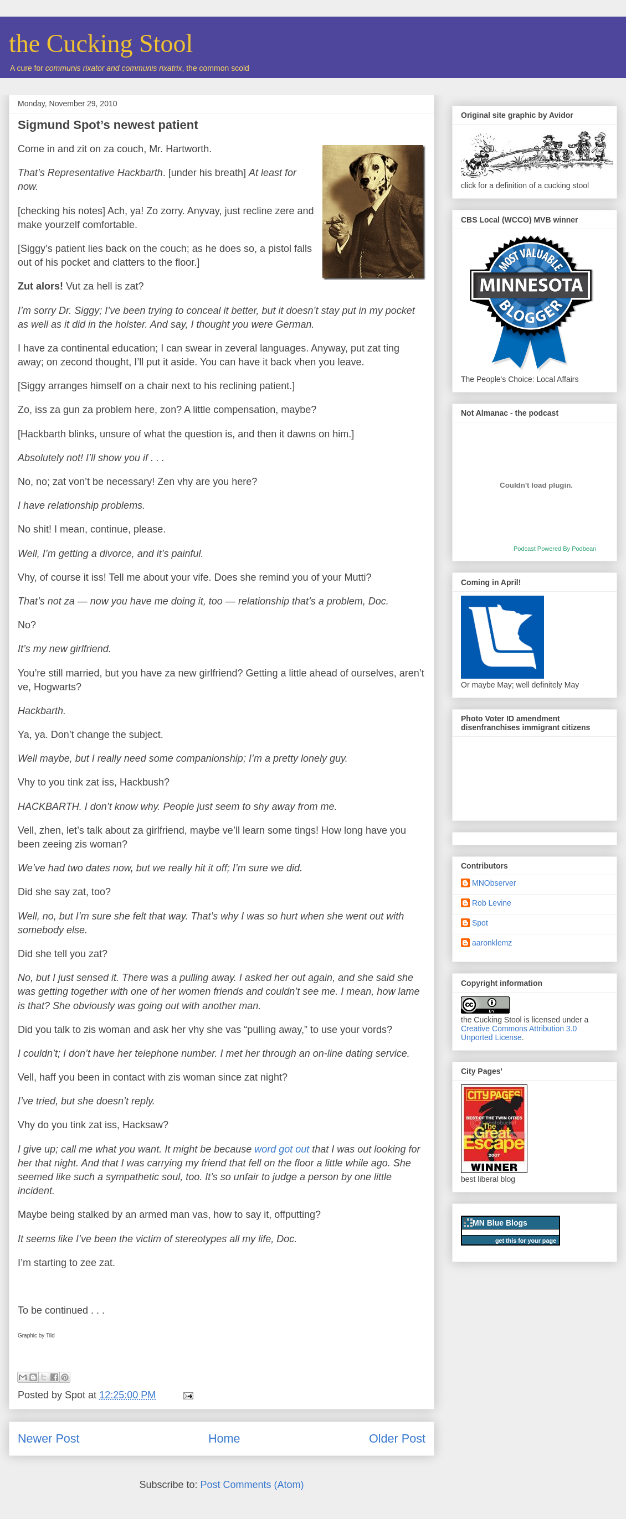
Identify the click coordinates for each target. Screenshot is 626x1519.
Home (224, 1438)
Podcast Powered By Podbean (555, 548)
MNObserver (494, 883)
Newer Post (49, 1438)
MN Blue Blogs (500, 1222)
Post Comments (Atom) (252, 1484)
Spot (480, 922)
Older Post (397, 1438)
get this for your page (525, 1240)
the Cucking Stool (101, 43)
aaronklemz (492, 942)
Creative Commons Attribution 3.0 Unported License (519, 1033)
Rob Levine (491, 902)
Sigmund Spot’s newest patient (108, 125)
